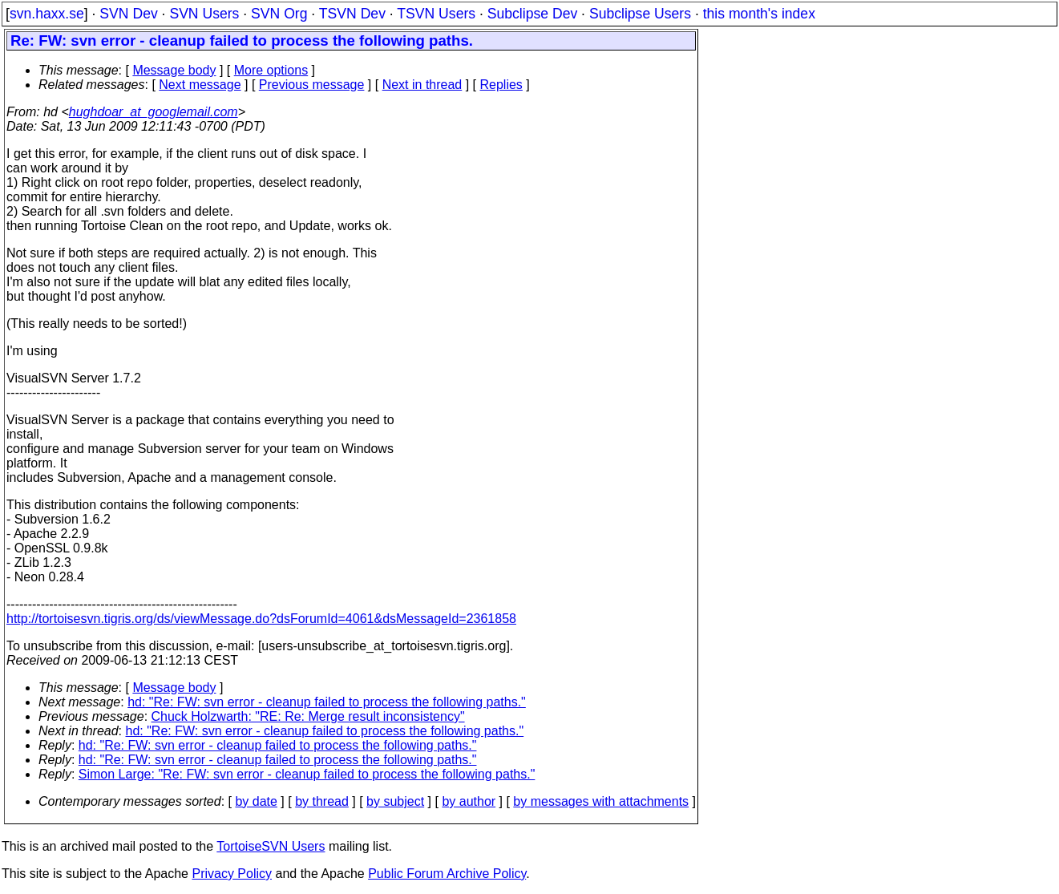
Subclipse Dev (532, 14)
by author (468, 801)
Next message (199, 84)
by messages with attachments (601, 801)
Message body (174, 70)
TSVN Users (436, 14)
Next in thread (422, 84)
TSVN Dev (352, 14)
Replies (501, 84)
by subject (395, 801)
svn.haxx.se (47, 14)
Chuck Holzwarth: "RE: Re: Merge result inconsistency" (308, 716)
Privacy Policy (232, 873)
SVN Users (204, 14)
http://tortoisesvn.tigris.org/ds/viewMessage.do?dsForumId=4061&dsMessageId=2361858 (261, 618)
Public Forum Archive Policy (447, 873)
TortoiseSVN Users (270, 846)
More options (271, 70)
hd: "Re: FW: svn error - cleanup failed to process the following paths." (326, 702)
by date (256, 801)
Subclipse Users (640, 14)
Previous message (312, 84)
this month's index (759, 14)
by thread (322, 801)
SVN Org (279, 14)
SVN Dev (128, 14)
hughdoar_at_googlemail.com (153, 112)
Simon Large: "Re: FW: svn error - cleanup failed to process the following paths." (307, 774)
